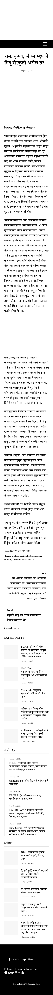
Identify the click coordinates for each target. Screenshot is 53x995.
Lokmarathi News (33, 984)
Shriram (7, 560)
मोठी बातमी (26, 551)
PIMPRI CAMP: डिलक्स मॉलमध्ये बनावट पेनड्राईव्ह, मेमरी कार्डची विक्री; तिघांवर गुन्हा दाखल (26, 813)
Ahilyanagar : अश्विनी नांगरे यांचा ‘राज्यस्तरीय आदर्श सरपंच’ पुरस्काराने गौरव (34, 733)
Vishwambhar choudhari (23, 560)
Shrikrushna (35, 556)
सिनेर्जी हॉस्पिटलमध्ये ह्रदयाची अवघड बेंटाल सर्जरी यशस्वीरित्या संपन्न (34, 874)
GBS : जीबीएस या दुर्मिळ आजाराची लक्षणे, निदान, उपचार (32, 855)
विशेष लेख (17, 551)
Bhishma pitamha (21, 556)
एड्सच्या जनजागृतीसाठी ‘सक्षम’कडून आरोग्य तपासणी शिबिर (34, 907)
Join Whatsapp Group (20, 959)
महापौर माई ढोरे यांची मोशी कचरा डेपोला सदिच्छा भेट (26, 614)
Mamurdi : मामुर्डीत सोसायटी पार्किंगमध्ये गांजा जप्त (33, 693)
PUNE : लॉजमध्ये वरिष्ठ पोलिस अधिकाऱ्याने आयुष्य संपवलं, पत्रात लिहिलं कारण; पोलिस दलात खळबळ (28, 766)
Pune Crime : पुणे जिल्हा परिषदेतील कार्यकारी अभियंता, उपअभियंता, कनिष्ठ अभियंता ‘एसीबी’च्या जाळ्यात (27, 831)
